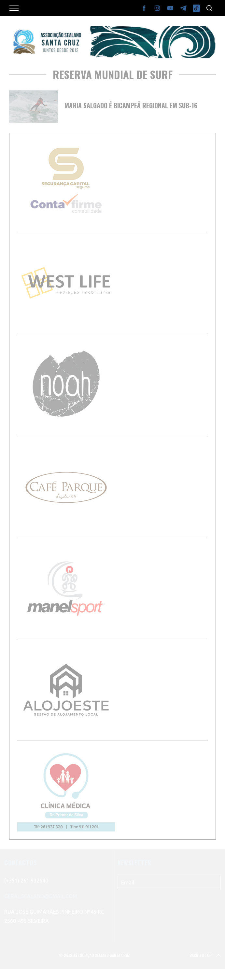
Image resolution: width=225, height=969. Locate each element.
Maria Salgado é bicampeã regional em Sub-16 (130, 105)
